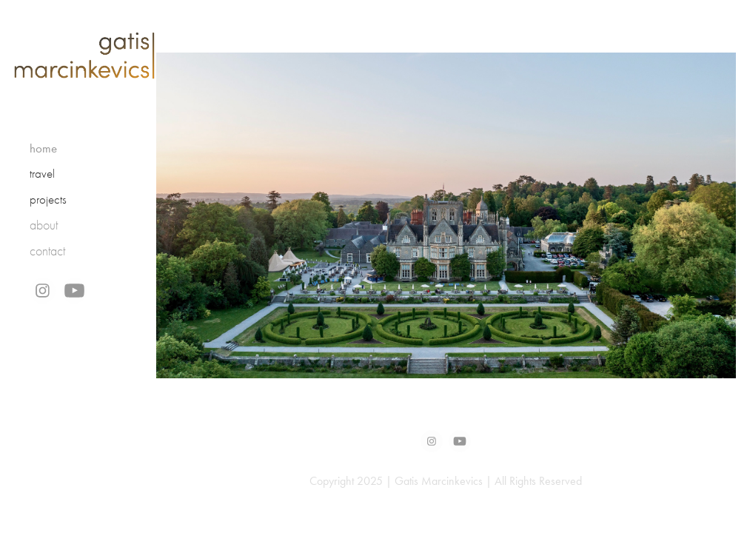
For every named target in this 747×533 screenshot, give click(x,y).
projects (48, 199)
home (43, 148)
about (44, 225)
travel (42, 174)
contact (47, 251)
